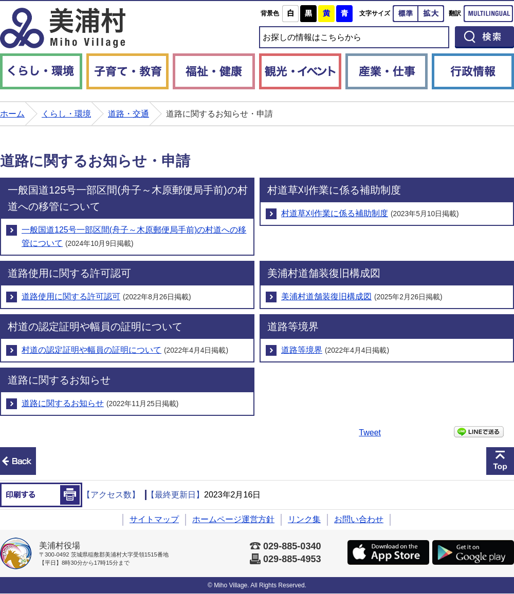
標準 (405, 13)
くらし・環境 (41, 71)
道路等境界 (301, 350)
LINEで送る (479, 431)
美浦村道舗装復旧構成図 (326, 296)
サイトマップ (154, 519)
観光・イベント (300, 71)
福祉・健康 (214, 71)
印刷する (41, 495)
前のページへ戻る (18, 461)
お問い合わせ (358, 519)
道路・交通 (128, 113)
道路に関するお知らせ (63, 403)
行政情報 (473, 71)
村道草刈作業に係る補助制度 (334, 213)
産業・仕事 (386, 71)
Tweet (370, 432)
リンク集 (304, 519)
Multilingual (488, 13)
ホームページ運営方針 (233, 519)
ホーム (12, 113)
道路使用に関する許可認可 (71, 296)
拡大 (431, 13)
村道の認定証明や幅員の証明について (91, 350)
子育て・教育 (127, 71)
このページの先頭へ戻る (500, 461)
